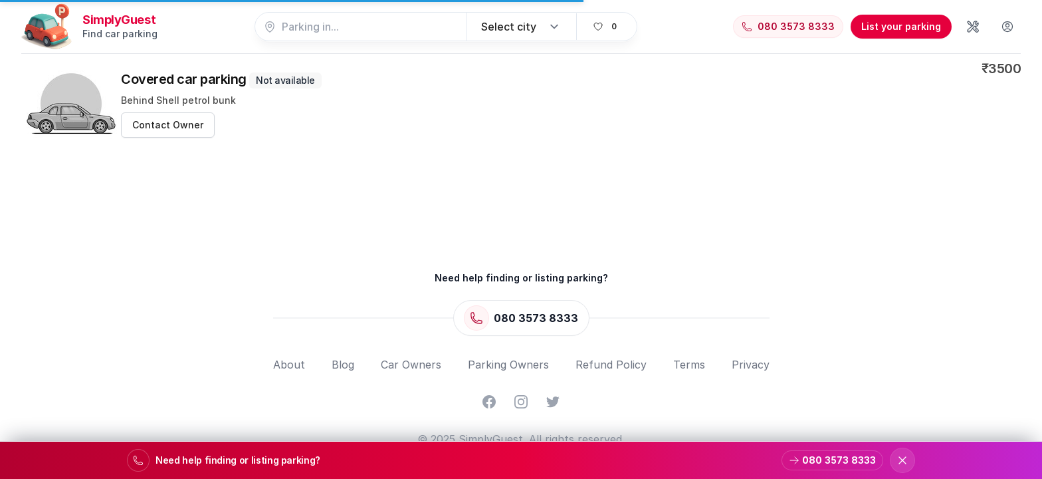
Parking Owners (508, 364)
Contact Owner (167, 124)
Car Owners (411, 364)
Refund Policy (611, 364)
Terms (689, 364)
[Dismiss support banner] (902, 460)
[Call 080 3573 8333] (788, 26)
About (289, 364)
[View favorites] (607, 26)
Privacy (751, 364)
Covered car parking (221, 79)
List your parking (901, 26)
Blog (343, 364)
